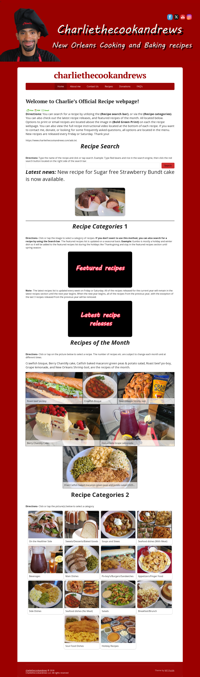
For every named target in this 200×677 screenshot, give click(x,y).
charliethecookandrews (100, 75)
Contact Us (93, 86)
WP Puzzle (169, 670)
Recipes (109, 86)
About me (75, 86)
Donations (124, 86)
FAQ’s (140, 86)
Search (168, 165)
